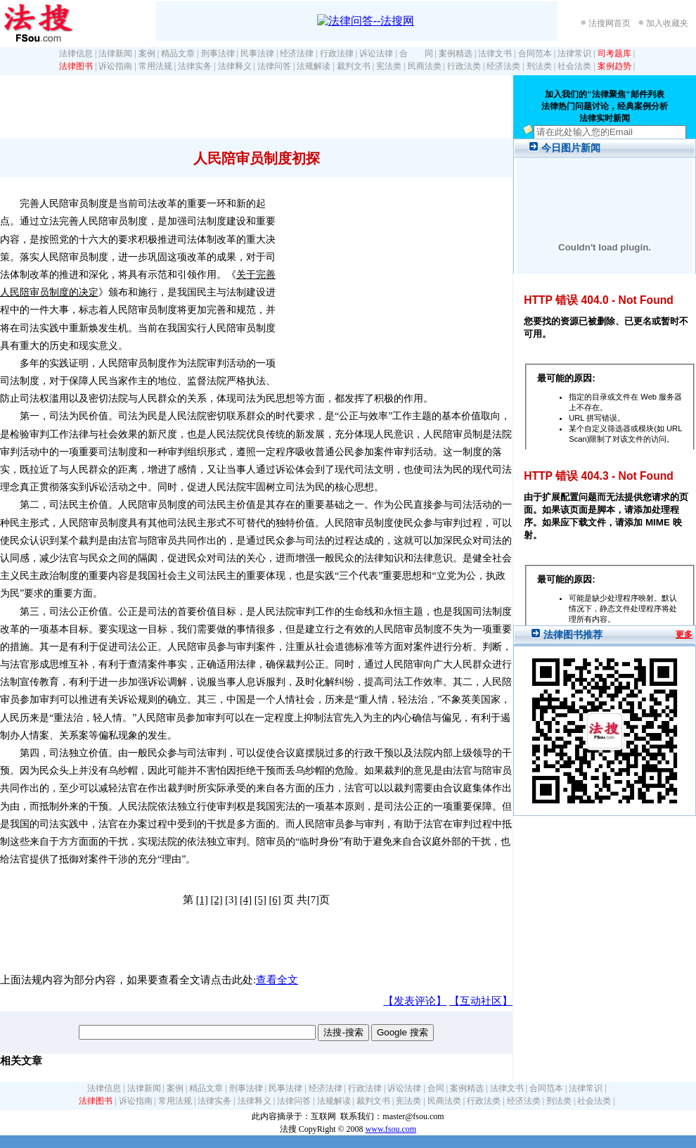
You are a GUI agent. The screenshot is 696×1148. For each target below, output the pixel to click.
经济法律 (297, 53)
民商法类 (425, 66)
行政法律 (337, 53)
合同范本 (535, 53)
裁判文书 (353, 66)
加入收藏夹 (667, 23)
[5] (260, 899)
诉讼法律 (376, 53)
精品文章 (178, 53)
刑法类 (539, 66)
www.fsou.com (391, 1129)
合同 (435, 1088)
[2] (216, 899)
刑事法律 (218, 53)
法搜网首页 (609, 23)
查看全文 (277, 980)
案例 (146, 53)
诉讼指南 (115, 66)
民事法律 (257, 53)
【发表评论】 (414, 1001)
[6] (275, 899)
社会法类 (574, 66)
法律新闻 (115, 53)
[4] (246, 899)
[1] (202, 899)
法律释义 (235, 66)
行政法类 (464, 66)
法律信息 (76, 53)
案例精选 (455, 53)
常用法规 (155, 66)
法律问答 (274, 66)
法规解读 (313, 66)
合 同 (416, 53)
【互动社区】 (481, 1001)
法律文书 (495, 53)
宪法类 (388, 66)
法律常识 (574, 53)
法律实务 (195, 66)
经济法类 (503, 66)
